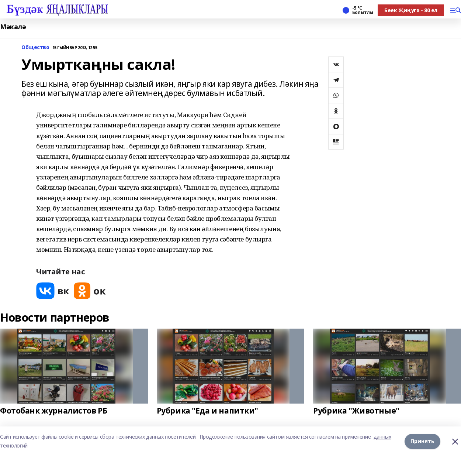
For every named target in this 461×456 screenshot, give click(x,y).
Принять (422, 441)
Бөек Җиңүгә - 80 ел (410, 10)
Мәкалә (13, 27)
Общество (35, 47)
